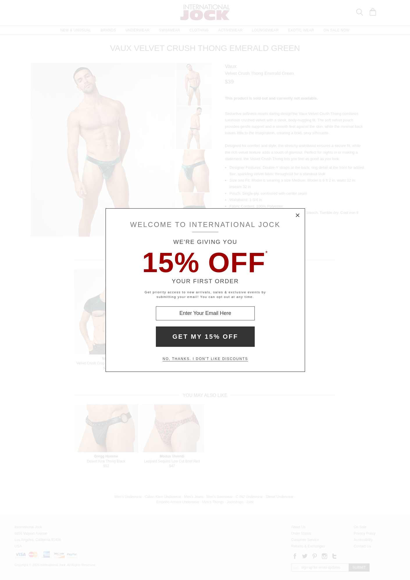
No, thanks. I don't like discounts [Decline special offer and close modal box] (205, 359)
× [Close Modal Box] (297, 215)
